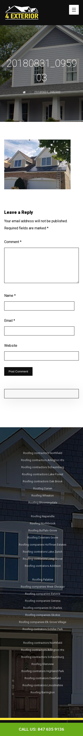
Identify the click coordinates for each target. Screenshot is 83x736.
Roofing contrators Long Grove (42, 558)
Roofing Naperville (42, 516)
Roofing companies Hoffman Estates (42, 544)
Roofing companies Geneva (42, 600)
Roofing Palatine (42, 579)
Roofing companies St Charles (42, 608)
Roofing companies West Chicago (43, 586)
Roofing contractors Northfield (42, 453)
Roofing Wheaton (42, 495)
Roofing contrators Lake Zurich (42, 551)
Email (9, 320)
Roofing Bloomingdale (42, 502)
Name (10, 295)
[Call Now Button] (41, 729)
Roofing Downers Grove (42, 537)
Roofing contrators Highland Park (42, 671)
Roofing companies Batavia (42, 593)
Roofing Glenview (42, 664)
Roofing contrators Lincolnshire (43, 685)
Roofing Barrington (43, 692)
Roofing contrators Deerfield (43, 678)
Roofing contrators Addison (43, 565)
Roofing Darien (42, 488)
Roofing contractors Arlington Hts (42, 460)
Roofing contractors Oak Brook (43, 481)
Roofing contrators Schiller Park (43, 629)
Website (10, 345)
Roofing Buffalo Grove (42, 530)
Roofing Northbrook (43, 523)
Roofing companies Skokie (42, 615)
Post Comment (18, 371)
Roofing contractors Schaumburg (42, 467)
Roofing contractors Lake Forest (42, 474)
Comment (12, 242)
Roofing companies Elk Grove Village (42, 622)
